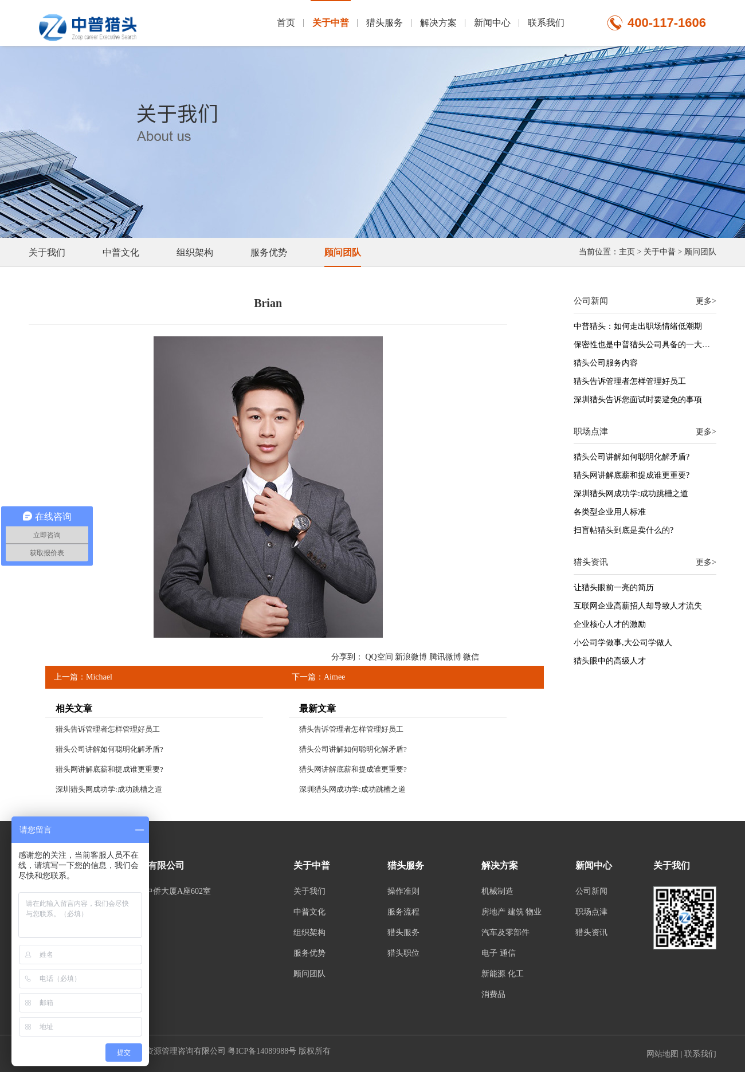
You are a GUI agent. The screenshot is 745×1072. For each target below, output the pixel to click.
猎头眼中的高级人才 (610, 661)
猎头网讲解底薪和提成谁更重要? (109, 769)
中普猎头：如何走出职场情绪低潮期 (638, 326)
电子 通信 (498, 953)
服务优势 (268, 252)
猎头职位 (403, 953)
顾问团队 (700, 252)
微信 (471, 657)
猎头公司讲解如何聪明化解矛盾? (109, 749)
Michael (99, 677)
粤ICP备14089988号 (262, 1051)
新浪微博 (411, 657)
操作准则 (403, 891)
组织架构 (195, 252)
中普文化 (121, 252)
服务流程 (403, 912)
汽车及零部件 (505, 932)
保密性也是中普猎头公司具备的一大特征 (646, 344)
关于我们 (47, 252)
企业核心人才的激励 (610, 624)
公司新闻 (591, 891)
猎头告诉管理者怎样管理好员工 (108, 729)
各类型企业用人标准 (610, 512)
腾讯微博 (445, 657)
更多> (706, 301)
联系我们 (546, 23)
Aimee (334, 677)
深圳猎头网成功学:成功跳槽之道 (109, 789)
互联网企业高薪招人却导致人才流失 (638, 606)
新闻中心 (492, 23)
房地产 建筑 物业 (511, 912)
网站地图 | (665, 1054)
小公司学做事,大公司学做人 (623, 642)
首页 (286, 23)
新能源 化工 (502, 973)
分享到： (347, 657)
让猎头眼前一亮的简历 (614, 587)
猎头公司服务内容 (606, 363)
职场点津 (591, 912)
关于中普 (331, 14)
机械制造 (497, 891)
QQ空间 (379, 657)
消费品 (493, 994)
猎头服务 (384, 23)
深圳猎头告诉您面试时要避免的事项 (638, 399)
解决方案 (438, 23)
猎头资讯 (591, 932)
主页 (627, 252)
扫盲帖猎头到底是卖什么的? (623, 530)
